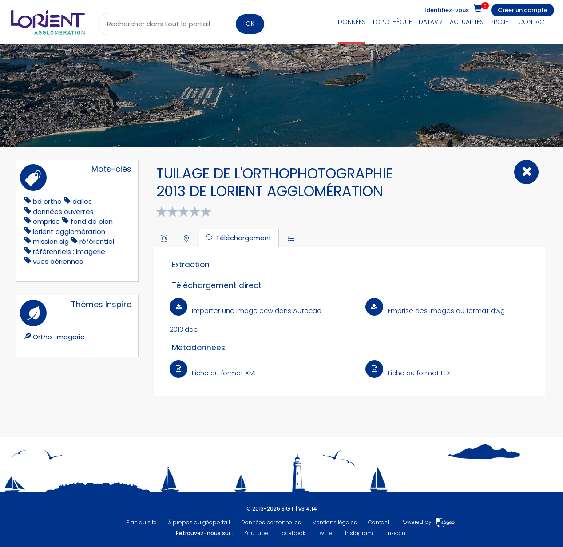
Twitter (325, 533)
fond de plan (92, 221)
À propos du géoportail (199, 522)
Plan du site (141, 522)
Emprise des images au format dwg (435, 310)
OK (250, 23)
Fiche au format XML (213, 372)
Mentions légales (334, 522)
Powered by (427, 522)
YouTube (256, 533)
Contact (532, 22)
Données (351, 22)
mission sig (51, 241)
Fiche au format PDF (408, 372)
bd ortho (47, 201)
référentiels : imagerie (69, 251)
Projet (500, 22)
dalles (82, 201)
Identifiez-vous (446, 10)
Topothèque (392, 22)
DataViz (431, 22)
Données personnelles (271, 522)
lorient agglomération (69, 231)
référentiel (96, 241)
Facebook (292, 533)
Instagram (359, 533)
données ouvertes (63, 211)
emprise (46, 221)
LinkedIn (394, 533)
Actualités (467, 22)
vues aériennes (58, 261)
